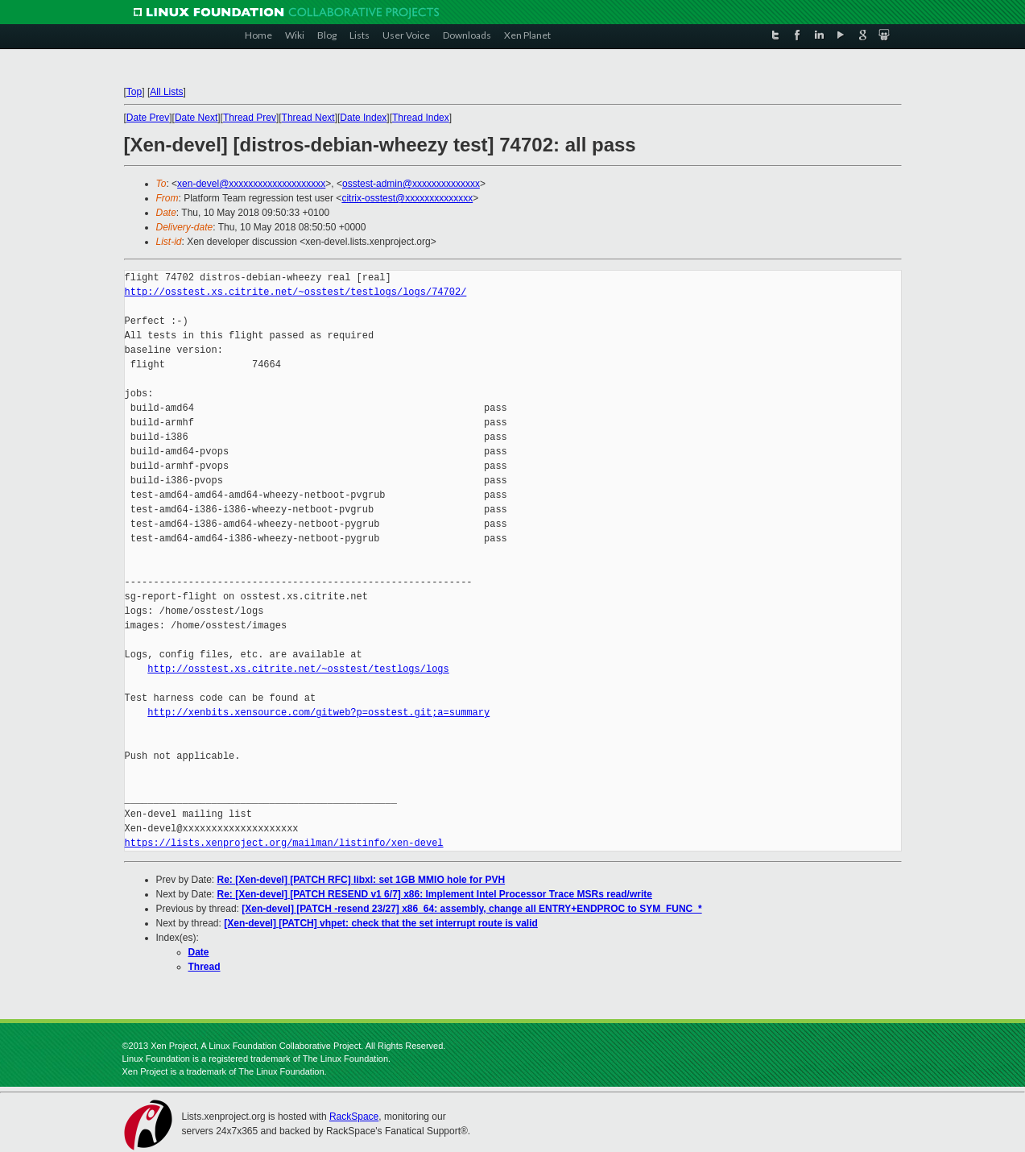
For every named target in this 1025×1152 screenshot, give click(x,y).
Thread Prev (249, 117)
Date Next (196, 117)
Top (134, 91)
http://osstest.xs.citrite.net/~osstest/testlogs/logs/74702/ (296, 292)
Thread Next (308, 117)
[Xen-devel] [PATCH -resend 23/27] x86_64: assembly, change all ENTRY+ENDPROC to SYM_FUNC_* (471, 908)
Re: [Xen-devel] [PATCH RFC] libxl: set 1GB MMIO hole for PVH (361, 879)
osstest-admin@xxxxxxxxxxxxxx (411, 183)
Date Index (363, 117)
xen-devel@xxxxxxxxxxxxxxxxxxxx (251, 183)
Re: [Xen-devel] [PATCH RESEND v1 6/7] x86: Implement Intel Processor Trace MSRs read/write (434, 894)
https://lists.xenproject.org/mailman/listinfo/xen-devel (284, 843)
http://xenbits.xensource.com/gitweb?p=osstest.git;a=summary (318, 712)
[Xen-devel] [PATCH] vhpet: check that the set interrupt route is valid (381, 923)
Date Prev (147, 117)
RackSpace (353, 1116)
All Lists (166, 91)
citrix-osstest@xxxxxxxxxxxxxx (407, 198)
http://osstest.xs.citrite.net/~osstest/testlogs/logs (297, 669)
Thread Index (420, 117)
